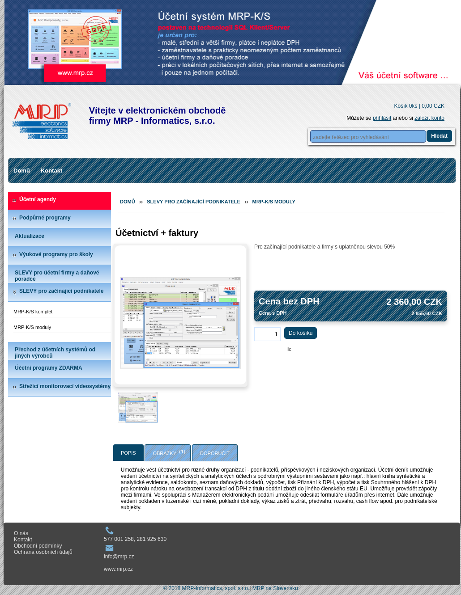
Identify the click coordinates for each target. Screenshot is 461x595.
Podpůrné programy (45, 218)
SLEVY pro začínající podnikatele (61, 291)
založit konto (429, 118)
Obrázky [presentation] (164, 453)
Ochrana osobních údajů (43, 552)
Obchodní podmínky (38, 546)
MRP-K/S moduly (32, 327)
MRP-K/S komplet (32, 311)
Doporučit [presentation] (215, 453)
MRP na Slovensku (275, 588)
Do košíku (300, 333)
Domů (21, 170)
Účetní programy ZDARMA (48, 368)
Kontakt (51, 170)
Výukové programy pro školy (56, 254)
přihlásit (382, 118)
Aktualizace (29, 236)
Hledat (439, 136)
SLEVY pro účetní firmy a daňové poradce (57, 276)
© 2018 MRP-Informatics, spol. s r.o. (206, 588)
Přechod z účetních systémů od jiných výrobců (55, 352)
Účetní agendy (37, 199)
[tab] (128, 452)
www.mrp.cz (118, 569)
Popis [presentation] (128, 453)
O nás (21, 533)
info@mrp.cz (119, 556)
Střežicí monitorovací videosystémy (65, 386)
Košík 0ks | (419, 106)
